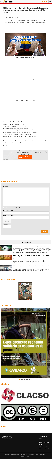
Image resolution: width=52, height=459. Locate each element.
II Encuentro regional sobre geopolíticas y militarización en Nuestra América (32, 266)
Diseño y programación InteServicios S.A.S (16, 454)
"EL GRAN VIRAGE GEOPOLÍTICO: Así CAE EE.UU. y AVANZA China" (29, 246)
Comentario (6, 186)
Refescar (6, 224)
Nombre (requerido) (8, 210)
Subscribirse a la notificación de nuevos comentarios (19, 208)
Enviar (44, 231)
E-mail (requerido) (8, 215)
